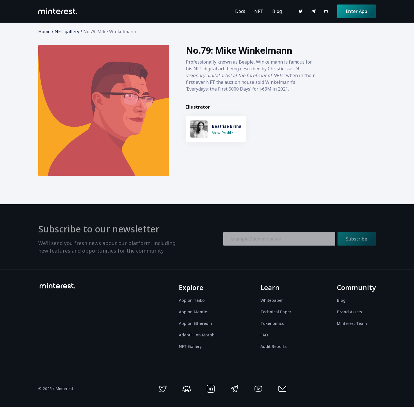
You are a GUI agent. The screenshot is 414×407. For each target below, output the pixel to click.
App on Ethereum (195, 323)
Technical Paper (275, 311)
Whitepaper (271, 300)
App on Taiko (192, 300)
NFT (258, 11)
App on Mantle (193, 311)
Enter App (356, 11)
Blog (277, 11)
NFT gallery (67, 31)
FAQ (264, 335)
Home (44, 31)
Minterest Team (352, 323)
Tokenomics (272, 323)
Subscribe (356, 240)
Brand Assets (349, 311)
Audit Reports (273, 346)
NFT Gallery (190, 346)
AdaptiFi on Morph (197, 335)
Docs (240, 11)
